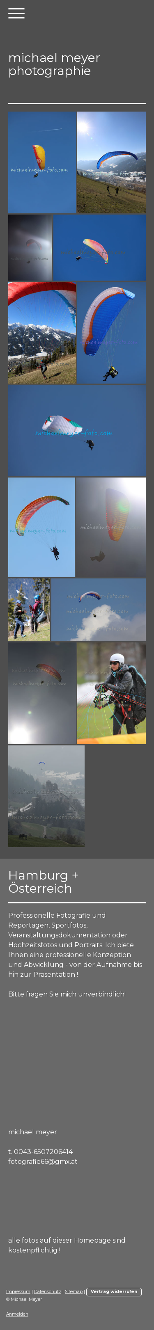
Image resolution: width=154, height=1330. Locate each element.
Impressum (18, 1291)
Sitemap (74, 1291)
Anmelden (17, 1314)
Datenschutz (47, 1291)
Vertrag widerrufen (114, 1291)
